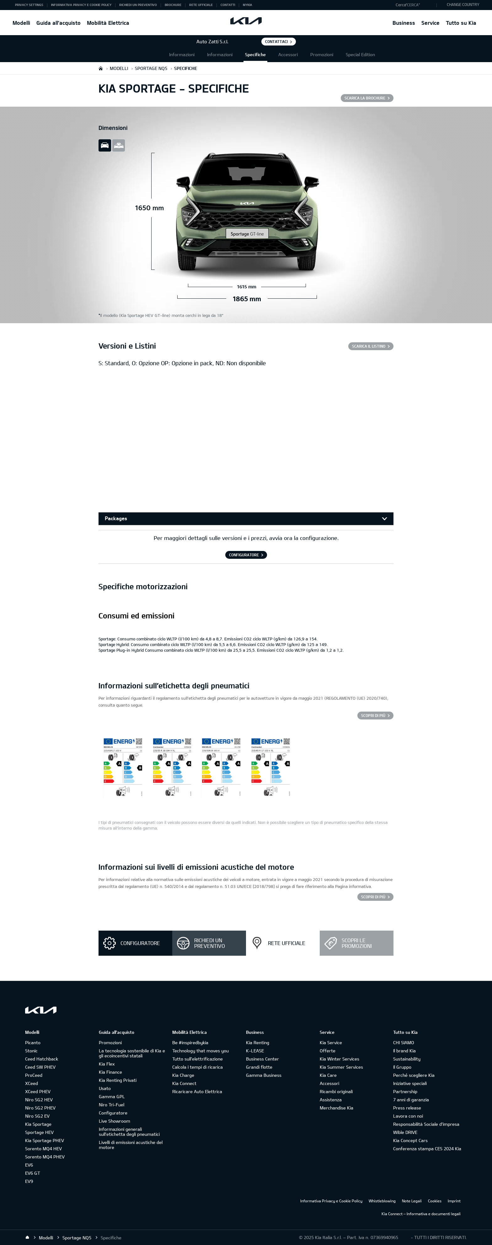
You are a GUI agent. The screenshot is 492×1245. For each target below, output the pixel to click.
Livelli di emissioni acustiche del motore (131, 1145)
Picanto (32, 1042)
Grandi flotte (259, 1067)
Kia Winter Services (339, 1058)
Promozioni (321, 54)
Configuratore (113, 1112)
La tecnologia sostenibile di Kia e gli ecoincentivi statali (132, 1053)
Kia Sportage (38, 1124)
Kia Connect (184, 1083)
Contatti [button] (228, 5)
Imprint (454, 1201)
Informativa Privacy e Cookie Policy (331, 1201)
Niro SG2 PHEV (40, 1107)
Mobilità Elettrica (108, 22)
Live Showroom (114, 1121)
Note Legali (412, 1201)
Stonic (31, 1050)
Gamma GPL (112, 1096)
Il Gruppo (402, 1067)
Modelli (21, 22)
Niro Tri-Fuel (111, 1104)
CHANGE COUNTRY (463, 4)
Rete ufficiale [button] (201, 5)
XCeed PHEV (38, 1091)
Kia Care (328, 1075)
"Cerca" (413, 5)
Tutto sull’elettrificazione (197, 1058)
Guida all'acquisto (58, 22)
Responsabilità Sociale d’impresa (426, 1124)
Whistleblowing (382, 1201)
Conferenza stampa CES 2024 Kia (427, 1148)
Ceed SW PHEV (40, 1067)
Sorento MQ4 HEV (43, 1148)
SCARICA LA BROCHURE (365, 98)
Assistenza (331, 1099)
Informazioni (182, 54)
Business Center (262, 1058)
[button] (415, 5)
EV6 (29, 1165)
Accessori (288, 54)
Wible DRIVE (405, 1132)
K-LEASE (255, 1050)
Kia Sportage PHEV (44, 1140)
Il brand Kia (404, 1050)
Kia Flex (107, 1063)
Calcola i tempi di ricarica (197, 1067)
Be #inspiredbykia (190, 1042)
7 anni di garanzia (411, 1099)
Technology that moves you (200, 1050)
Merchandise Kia (336, 1107)
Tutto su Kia (461, 22)
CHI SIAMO (403, 1042)
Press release (407, 1107)
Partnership (405, 1091)
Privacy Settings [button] (29, 5)
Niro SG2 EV (37, 1116)
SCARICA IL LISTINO (368, 346)
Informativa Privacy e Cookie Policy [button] (81, 5)
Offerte (327, 1050)
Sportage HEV (39, 1132)
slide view (105, 145)
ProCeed (33, 1075)
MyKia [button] (247, 5)
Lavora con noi (408, 1116)
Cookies (434, 1201)
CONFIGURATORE (244, 555)
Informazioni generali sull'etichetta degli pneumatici (129, 1131)
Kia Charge (183, 1075)
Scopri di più (373, 715)
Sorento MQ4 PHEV (45, 1156)
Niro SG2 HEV (39, 1099)
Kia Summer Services (341, 1067)
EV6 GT (32, 1173)
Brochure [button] (173, 5)
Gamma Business (263, 1075)
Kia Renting (257, 1042)
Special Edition (360, 54)
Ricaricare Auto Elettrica (197, 1091)
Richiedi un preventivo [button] (138, 5)
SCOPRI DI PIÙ (373, 897)
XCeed (31, 1083)
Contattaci (276, 41)
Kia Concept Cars (410, 1140)
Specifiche (255, 54)
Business (404, 22)
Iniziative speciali (410, 1083)
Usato (105, 1088)
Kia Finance (110, 1072)
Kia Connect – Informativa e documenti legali (421, 1213)
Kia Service (331, 1042)
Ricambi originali (336, 1091)
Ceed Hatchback (41, 1058)
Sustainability (406, 1058)
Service (430, 22)
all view (118, 145)
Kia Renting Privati (117, 1080)
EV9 (29, 1181)
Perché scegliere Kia (414, 1075)
